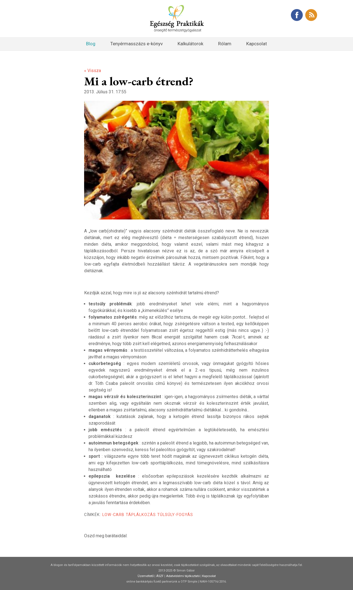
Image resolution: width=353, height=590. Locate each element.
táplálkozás (141, 514)
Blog (90, 43)
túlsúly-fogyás (175, 514)
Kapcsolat (256, 43)
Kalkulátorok (190, 43)
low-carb (113, 514)
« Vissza (92, 70)
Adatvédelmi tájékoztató (183, 576)
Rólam (224, 43)
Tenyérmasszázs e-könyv (136, 43)
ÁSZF (160, 576)
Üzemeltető (146, 576)
